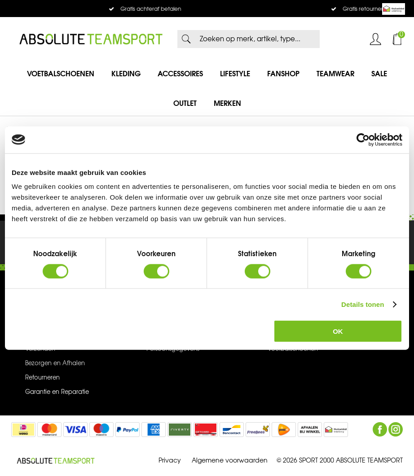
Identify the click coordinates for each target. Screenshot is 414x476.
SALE (379, 73)
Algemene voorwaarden (230, 460)
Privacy (170, 460)
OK (338, 331)
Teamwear (335, 73)
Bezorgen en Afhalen (55, 363)
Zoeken (186, 39)
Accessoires (180, 73)
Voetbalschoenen (60, 73)
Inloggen (375, 39)
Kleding (126, 73)
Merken (227, 103)
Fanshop (283, 73)
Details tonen (362, 304)
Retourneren (42, 378)
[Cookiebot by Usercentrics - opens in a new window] (363, 139)
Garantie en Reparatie (57, 392)
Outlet (185, 103)
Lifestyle (235, 73)
